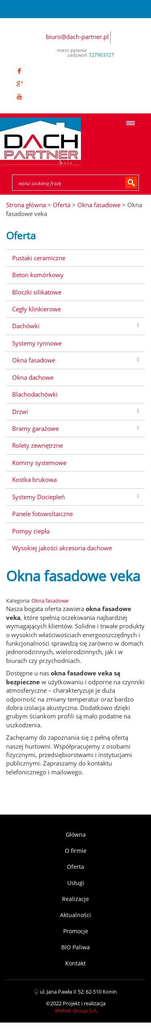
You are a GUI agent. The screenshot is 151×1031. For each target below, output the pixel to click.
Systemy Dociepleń (38, 497)
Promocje (75, 931)
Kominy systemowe (39, 463)
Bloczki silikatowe (36, 292)
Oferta (75, 866)
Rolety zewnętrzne (37, 445)
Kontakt (75, 963)
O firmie (76, 850)
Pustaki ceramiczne (38, 258)
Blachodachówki (35, 394)
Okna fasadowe (33, 360)
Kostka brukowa (34, 479)
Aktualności (75, 915)
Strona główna (26, 205)
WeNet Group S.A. (76, 1010)
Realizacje (75, 899)
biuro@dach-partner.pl (77, 37)
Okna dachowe (33, 377)
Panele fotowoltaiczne (42, 514)
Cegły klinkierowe (36, 309)
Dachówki (25, 326)
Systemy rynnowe (37, 343)
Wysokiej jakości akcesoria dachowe (62, 548)
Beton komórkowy (38, 275)
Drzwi (20, 411)
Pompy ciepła (31, 531)
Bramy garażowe (35, 428)
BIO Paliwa (75, 947)
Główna (76, 834)
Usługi (75, 883)
